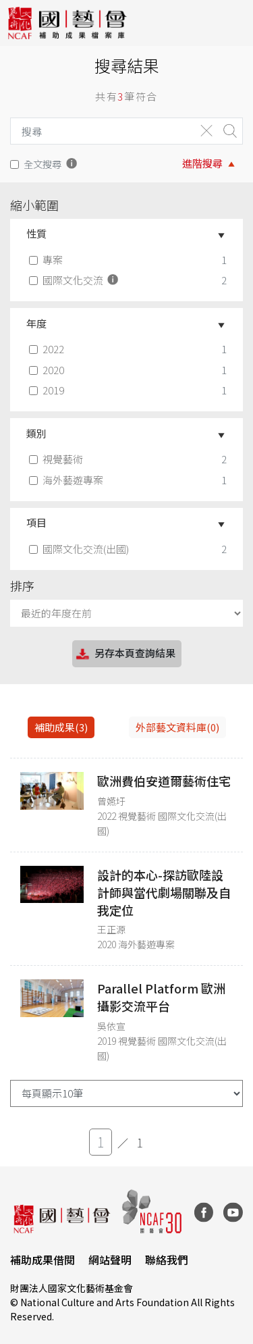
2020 (48, 370)
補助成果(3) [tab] (61, 727)
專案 (47, 260)
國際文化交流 (75, 280)
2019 (48, 390)
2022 (48, 349)
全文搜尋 (42, 164)
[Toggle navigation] (233, 23)
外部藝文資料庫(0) (177, 727)
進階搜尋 (202, 163)
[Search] (99, 131)
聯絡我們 (166, 1259)
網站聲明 (110, 1259)
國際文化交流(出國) (80, 549)
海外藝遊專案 (67, 480)
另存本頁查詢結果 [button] (124, 654)
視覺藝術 (57, 459)
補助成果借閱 (42, 1259)
